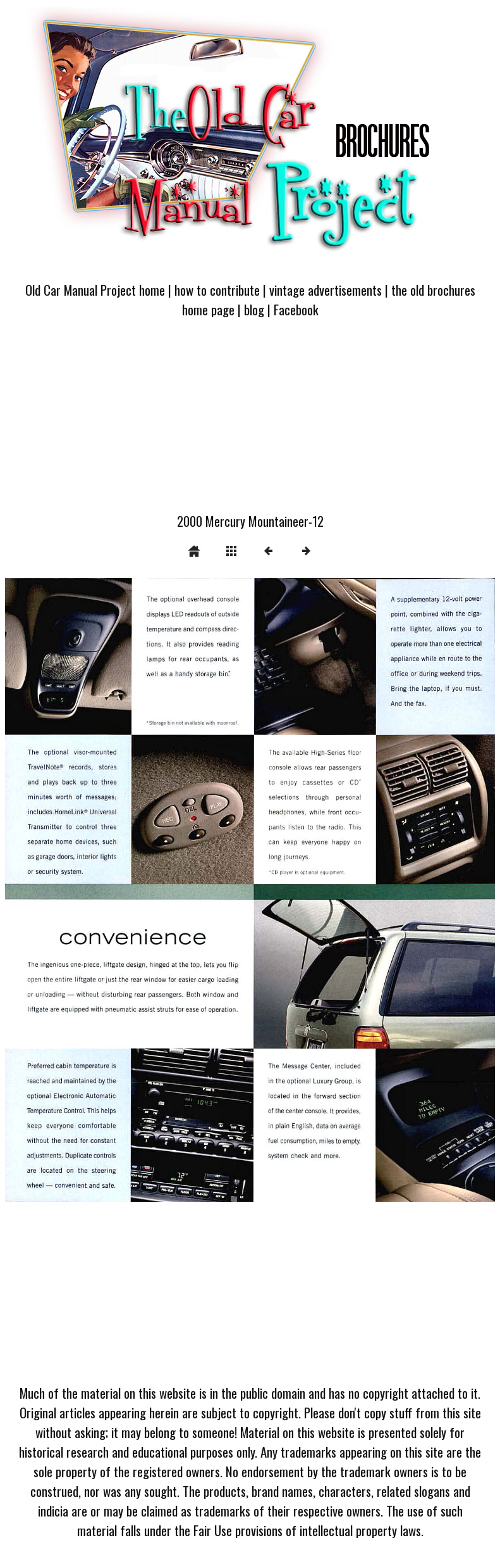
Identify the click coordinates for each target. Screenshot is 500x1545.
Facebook (296, 309)
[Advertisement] (250, 423)
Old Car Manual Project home (95, 290)
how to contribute (217, 290)
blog (254, 309)
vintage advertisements (325, 290)
